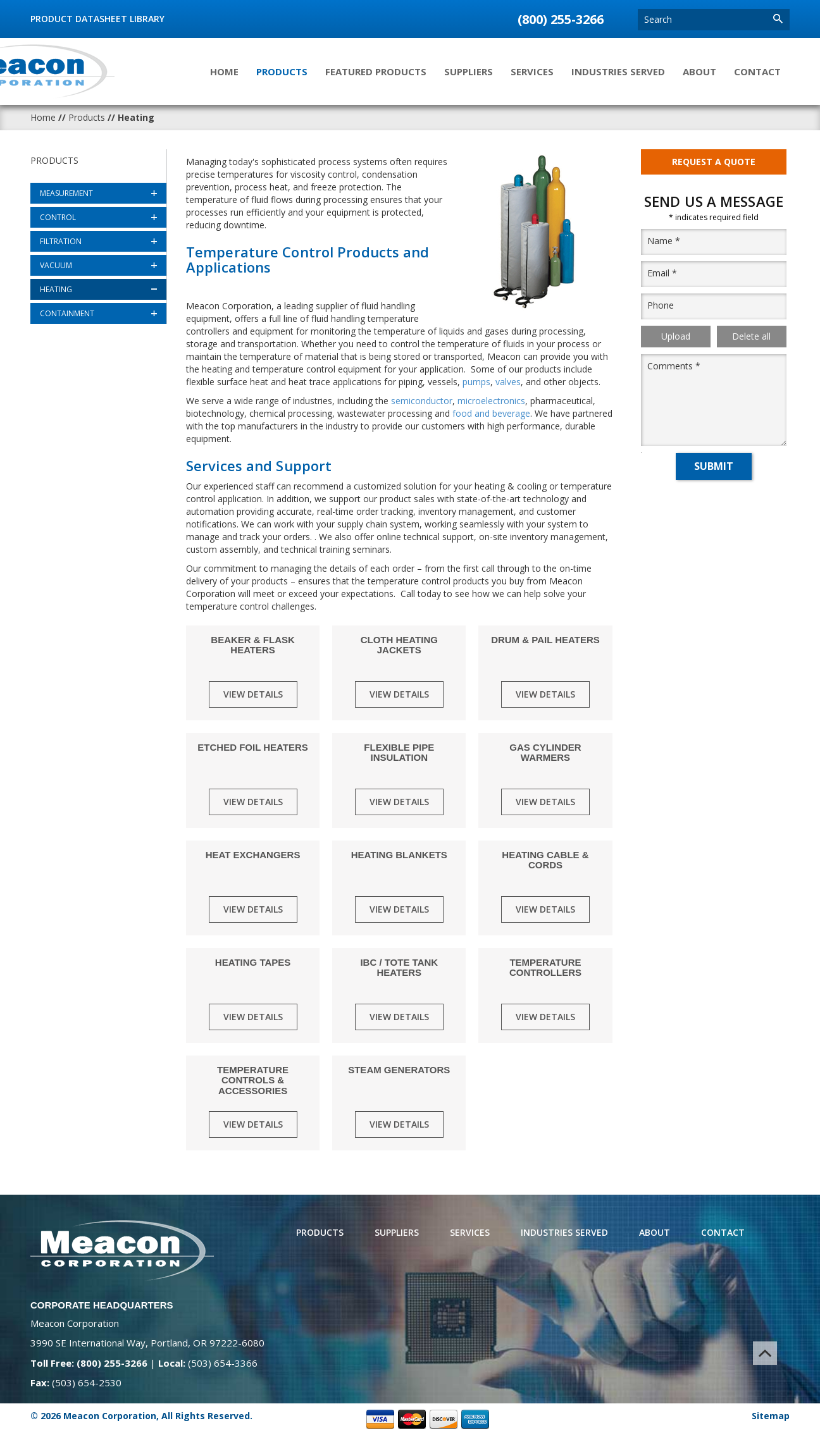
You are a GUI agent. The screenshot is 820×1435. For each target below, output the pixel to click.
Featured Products (375, 71)
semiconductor (421, 401)
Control (58, 217)
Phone (660, 310)
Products (282, 71)
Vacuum (56, 265)
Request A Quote (713, 164)
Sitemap (771, 1416)
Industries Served (618, 71)
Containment (67, 313)
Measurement (66, 193)
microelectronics (491, 401)
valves (508, 382)
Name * (663, 245)
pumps (476, 382)
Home (224, 71)
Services (532, 71)
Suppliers (468, 71)
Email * (662, 277)
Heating (56, 289)
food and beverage (491, 413)
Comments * (673, 370)
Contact (757, 71)
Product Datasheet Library (97, 19)
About (699, 71)
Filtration (61, 241)
